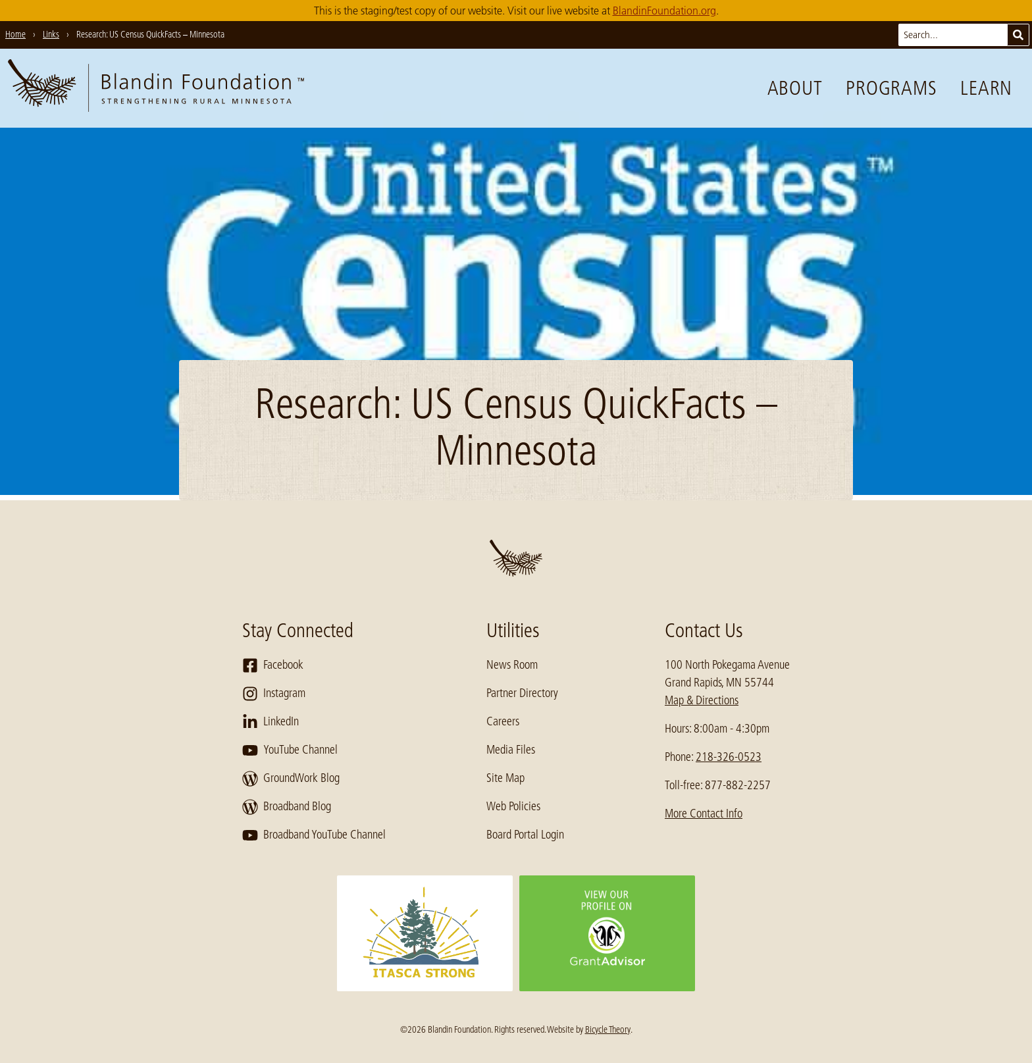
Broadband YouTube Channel (314, 835)
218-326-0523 (728, 757)
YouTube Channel (290, 750)
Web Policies (513, 806)
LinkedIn (270, 722)
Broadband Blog (286, 807)
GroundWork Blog (291, 779)
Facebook (272, 665)
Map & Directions (701, 700)
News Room (512, 665)
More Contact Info (703, 813)
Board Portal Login (525, 834)
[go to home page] (156, 88)
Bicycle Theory (608, 1029)
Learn (986, 88)
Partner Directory (522, 693)
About (795, 88)
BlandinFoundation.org (664, 10)
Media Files (510, 749)
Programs (891, 88)
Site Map (505, 778)
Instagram (273, 694)
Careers (502, 721)
